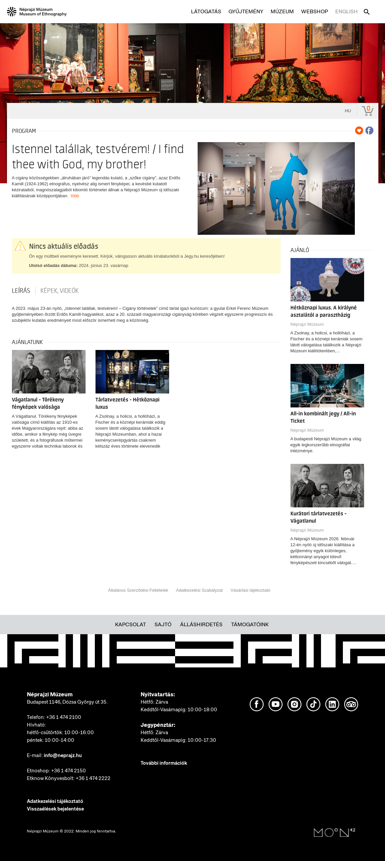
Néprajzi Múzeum (307, 324)
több (75, 195)
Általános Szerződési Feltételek (138, 590)
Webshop (314, 11)
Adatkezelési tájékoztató (55, 801)
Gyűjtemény (245, 11)
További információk (164, 763)
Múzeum (282, 11)
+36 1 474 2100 (63, 717)
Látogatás (206, 11)
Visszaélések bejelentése (55, 809)
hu (348, 110)
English (346, 11)
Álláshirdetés (201, 624)
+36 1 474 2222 (93, 778)
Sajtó (163, 624)
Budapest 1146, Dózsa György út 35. (67, 702)
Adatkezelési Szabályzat (199, 590)
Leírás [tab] (21, 291)
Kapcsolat (130, 624)
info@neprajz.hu (63, 755)
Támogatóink (250, 624)
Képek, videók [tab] (59, 291)
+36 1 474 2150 (68, 770)
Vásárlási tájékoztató (250, 590)
